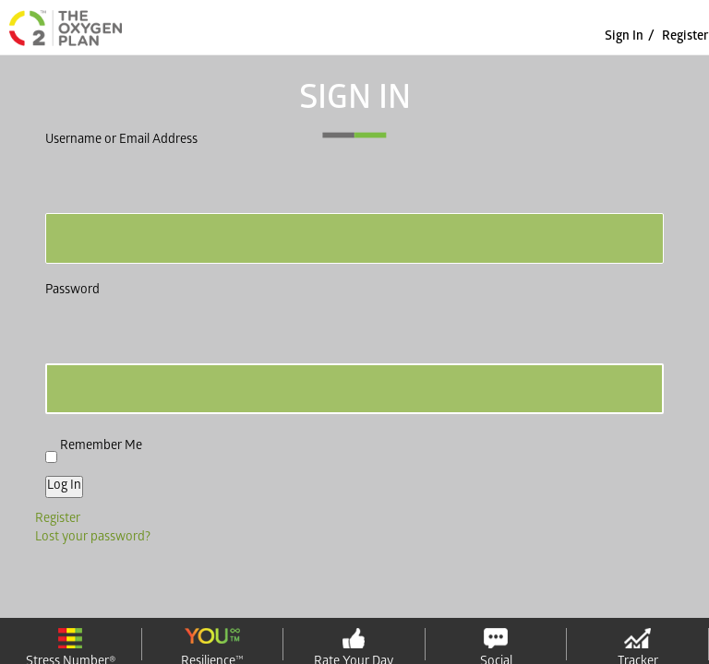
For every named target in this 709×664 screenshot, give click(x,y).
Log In (64, 486)
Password (72, 291)
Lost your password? (92, 538)
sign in (624, 37)
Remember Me (101, 446)
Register (685, 37)
